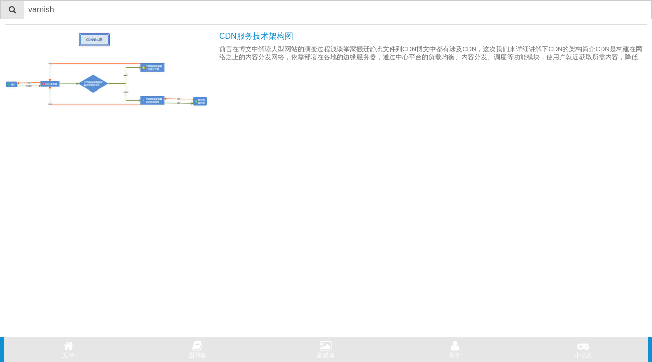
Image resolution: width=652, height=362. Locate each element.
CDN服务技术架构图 (256, 36)
